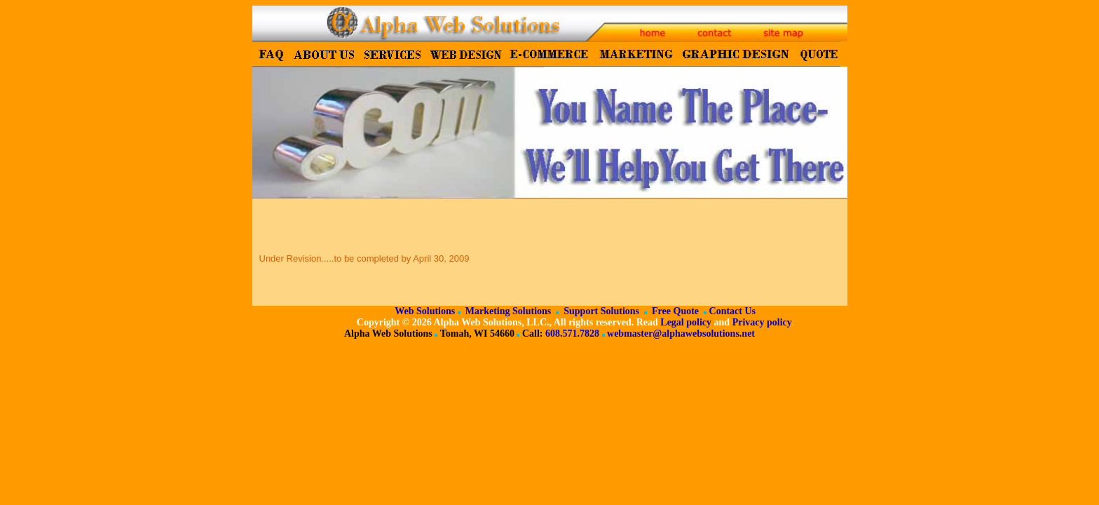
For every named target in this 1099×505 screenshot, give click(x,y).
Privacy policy (762, 322)
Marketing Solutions (507, 311)
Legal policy (685, 322)
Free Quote (674, 311)
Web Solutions (425, 311)
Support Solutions (600, 311)
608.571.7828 (572, 333)
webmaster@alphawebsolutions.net (681, 333)
